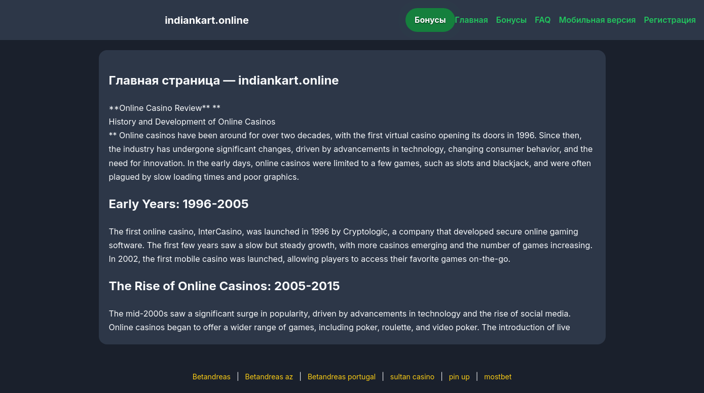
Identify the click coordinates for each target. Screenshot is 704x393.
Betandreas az (269, 376)
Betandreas (212, 376)
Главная (471, 20)
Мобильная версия (597, 20)
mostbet (497, 376)
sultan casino (412, 376)
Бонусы (430, 20)
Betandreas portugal (342, 376)
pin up (459, 376)
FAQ (542, 20)
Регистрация (670, 20)
